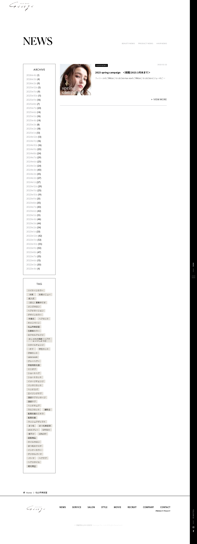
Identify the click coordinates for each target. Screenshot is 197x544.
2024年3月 (31, 174)
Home (29, 492)
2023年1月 (31, 232)
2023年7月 (31, 207)
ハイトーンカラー (35, 290)
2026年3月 (31, 79)
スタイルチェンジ (36, 345)
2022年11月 (31, 240)
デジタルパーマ (35, 454)
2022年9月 (31, 248)
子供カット (33, 353)
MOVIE (117, 507)
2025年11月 (31, 92)
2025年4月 (31, 121)
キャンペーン (34, 322)
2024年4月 (31, 170)
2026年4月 (31, 75)
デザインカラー (35, 314)
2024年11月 (31, 141)
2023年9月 (31, 199)
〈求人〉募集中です (37, 302)
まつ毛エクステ (35, 446)
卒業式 (31, 318)
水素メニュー (45, 294)
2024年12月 (31, 137)
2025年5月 (31, 117)
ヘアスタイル (34, 462)
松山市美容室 (34, 326)
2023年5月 (31, 215)
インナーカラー (35, 450)
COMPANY (148, 507)
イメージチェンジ (36, 381)
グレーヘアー (34, 361)
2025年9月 (31, 100)
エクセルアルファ (36, 334)
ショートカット (35, 377)
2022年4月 (31, 269)
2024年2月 (31, 178)
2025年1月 (31, 133)
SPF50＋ (46, 429)
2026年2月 (31, 84)
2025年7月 (31, 108)
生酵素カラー (34, 330)
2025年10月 (32, 96)
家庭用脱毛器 (34, 365)
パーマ (31, 458)
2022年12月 (31, 236)
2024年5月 (31, 166)
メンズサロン (34, 306)
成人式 (31, 298)
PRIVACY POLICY (163, 511)
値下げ (31, 433)
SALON (91, 507)
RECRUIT (132, 507)
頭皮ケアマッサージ (37, 397)
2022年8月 (31, 252)
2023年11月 (31, 191)
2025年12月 (31, 88)
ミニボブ (32, 369)
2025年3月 (31, 125)
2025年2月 (31, 129)
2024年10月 (32, 145)
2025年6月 (31, 112)
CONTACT (165, 507)
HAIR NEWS (161, 43)
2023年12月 (31, 187)
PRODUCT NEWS (145, 43)
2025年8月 (31, 104)
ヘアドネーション (36, 310)
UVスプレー (33, 429)
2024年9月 (31, 149)
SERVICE (76, 507)
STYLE (104, 507)
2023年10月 (31, 195)
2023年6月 (31, 211)
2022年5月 (31, 265)
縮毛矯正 (32, 466)
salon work (32, 357)
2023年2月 (31, 228)
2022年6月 (31, 261)
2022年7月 (31, 257)
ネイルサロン (34, 441)
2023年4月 (31, 219)
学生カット (44, 349)
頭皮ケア (32, 401)
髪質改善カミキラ (36, 413)
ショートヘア (34, 373)
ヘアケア (43, 458)
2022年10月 (32, 244)
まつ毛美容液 (45, 425)
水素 (31, 294)
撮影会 (47, 409)
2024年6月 (31, 162)
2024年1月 (31, 182)
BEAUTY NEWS (128, 43)
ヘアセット (44, 318)
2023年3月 (31, 224)
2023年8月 (31, 203)
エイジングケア (35, 393)
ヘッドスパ (33, 389)
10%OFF (42, 433)
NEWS (62, 507)
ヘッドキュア (34, 405)
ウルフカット (34, 409)
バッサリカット (35, 385)
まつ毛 (31, 425)
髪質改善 (32, 417)
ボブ (31, 349)
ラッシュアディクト (36, 421)
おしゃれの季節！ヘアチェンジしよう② (39, 340)
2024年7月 (31, 158)
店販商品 (32, 437)
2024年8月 (31, 154)
